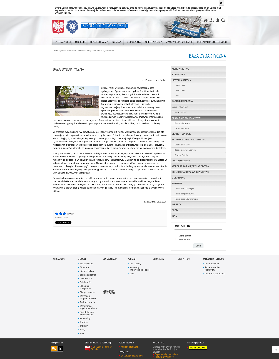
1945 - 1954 (180, 85)
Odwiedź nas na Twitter (60, 348)
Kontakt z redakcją (129, 347)
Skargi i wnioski (181, 134)
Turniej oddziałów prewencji (186, 199)
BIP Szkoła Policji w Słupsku (101, 348)
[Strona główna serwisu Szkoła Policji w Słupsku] (206, 20)
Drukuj (161, 80)
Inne (174, 216)
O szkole (72, 51)
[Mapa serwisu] (212, 20)
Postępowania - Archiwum (212, 268)
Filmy (175, 210)
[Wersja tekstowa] (217, 20)
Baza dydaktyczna (106, 51)
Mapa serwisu (185, 239)
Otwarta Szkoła (181, 155)
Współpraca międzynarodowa (190, 166)
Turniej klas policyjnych (184, 188)
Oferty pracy (184, 258)
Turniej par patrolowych (185, 194)
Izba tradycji (180, 107)
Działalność (179, 112)
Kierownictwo (180, 69)
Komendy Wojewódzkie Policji (140, 268)
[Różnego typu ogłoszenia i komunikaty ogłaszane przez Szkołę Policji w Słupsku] (133, 41)
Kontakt (132, 258)
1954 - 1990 (180, 90)
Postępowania (212, 264)
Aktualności (59, 258)
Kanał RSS (54, 348)
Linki (132, 274)
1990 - (177, 96)
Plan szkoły (135, 264)
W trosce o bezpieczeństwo (189, 139)
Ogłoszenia (158, 258)
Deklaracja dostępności (109, 292)
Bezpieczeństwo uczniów (185, 150)
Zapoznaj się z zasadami (166, 354)
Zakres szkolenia (182, 128)
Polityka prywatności (164, 357)
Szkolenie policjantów (87, 51)
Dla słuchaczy (110, 258)
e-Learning (178, 178)
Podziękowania (181, 160)
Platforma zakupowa (215, 274)
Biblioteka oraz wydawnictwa (190, 172)
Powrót (147, 80)
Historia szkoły (181, 80)
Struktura (178, 74)
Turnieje (177, 183)
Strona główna (60, 51)
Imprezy (176, 204)
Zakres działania (182, 101)
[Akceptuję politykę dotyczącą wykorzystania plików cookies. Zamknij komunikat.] (221, 3)
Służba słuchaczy (182, 145)
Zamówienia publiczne (213, 258)
